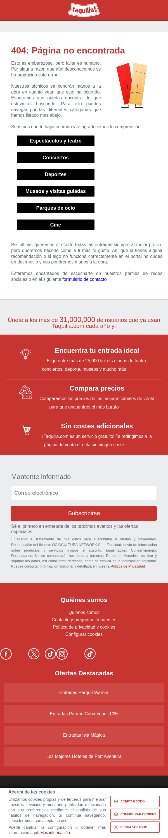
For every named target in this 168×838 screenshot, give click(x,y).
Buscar (16, 10)
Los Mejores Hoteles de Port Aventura (84, 756)
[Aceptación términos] (13, 538)
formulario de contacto (84, 279)
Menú (151, 10)
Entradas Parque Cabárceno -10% (84, 713)
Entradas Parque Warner (83, 692)
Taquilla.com (80, 5)
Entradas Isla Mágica (84, 735)
